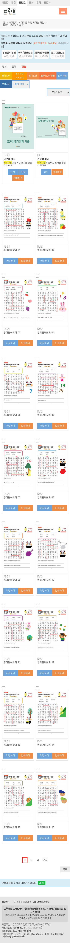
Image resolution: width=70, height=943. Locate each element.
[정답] (7, 246)
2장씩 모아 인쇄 (48, 75)
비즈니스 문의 (23, 914)
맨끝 (45, 860)
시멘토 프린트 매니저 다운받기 (16, 42)
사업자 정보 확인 (33, 927)
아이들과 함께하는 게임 (32, 22)
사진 (12, 172)
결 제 (41, 883)
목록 (65, 869)
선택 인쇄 (33, 75)
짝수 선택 (19, 78)
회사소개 (16, 902)
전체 (4, 66)
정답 (24, 66)
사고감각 (13, 22)
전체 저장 (6, 83)
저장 (23, 172)
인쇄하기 (18, 178)
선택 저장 (62, 75)
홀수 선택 (19, 74)
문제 (14, 66)
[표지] (7, 155)
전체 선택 (6, 75)
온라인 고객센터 (26, 918)
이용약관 (27, 902)
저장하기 (10, 260)
